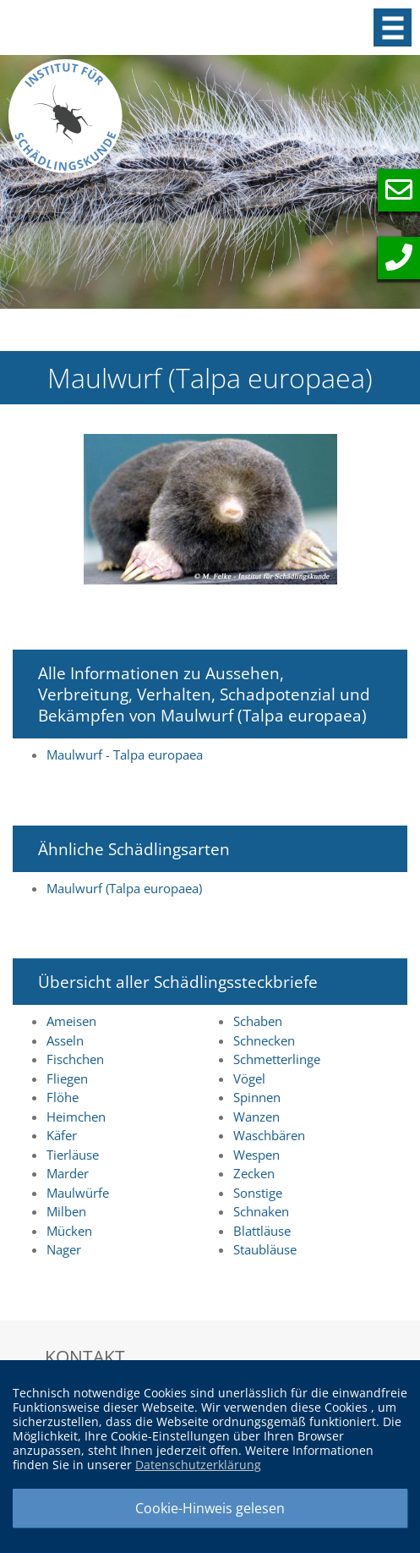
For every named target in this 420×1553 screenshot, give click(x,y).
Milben (66, 1211)
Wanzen (256, 1116)
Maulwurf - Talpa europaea (124, 754)
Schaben (257, 1020)
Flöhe (62, 1097)
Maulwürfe (77, 1192)
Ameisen (71, 1020)
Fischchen (75, 1059)
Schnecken (264, 1040)
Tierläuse (72, 1154)
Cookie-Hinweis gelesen (210, 1508)
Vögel (249, 1078)
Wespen (256, 1154)
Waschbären (269, 1135)
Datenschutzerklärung (198, 1465)
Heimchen (76, 1116)
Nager (63, 1249)
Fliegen (67, 1078)
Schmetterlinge (276, 1059)
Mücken (69, 1230)
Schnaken (261, 1211)
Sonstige (257, 1192)
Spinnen (257, 1097)
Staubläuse (265, 1249)
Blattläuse (262, 1230)
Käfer (61, 1135)
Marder (67, 1173)
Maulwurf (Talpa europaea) (124, 888)
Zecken (254, 1173)
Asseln (65, 1040)
